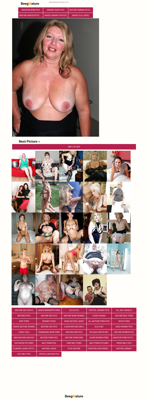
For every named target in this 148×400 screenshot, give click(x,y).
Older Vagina (98, 316)
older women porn (99, 337)
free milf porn (74, 343)
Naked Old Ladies (80, 15)
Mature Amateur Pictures (31, 15)
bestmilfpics (24, 316)
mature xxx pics (49, 327)
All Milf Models (124, 310)
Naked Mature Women (24, 327)
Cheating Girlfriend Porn (99, 348)
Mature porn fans (74, 337)
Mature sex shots (24, 310)
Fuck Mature (74, 348)
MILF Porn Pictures (99, 343)
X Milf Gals (24, 332)
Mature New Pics (74, 332)
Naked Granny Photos (56, 15)
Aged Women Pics (124, 327)
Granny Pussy (49, 321)
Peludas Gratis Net (99, 332)
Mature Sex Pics (49, 316)
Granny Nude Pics (55, 10)
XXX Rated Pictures (24, 343)
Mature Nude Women (74, 316)
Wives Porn (124, 321)
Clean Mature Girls (74, 327)
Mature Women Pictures (81, 10)
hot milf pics (24, 354)
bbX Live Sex (74, 147)
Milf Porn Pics (49, 343)
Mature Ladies (49, 348)
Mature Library (124, 348)
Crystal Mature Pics (49, 354)
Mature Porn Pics (49, 337)
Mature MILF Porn (124, 316)
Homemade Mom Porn (49, 332)
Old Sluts (74, 310)
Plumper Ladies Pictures (24, 348)
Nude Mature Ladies (74, 321)
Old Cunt (99, 327)
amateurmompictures (49, 310)
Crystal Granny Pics (99, 310)
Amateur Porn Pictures (124, 337)
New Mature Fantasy (24, 337)
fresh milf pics (124, 343)
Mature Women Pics (124, 332)
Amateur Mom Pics (30, 10)
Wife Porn (24, 321)
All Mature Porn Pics (99, 321)
